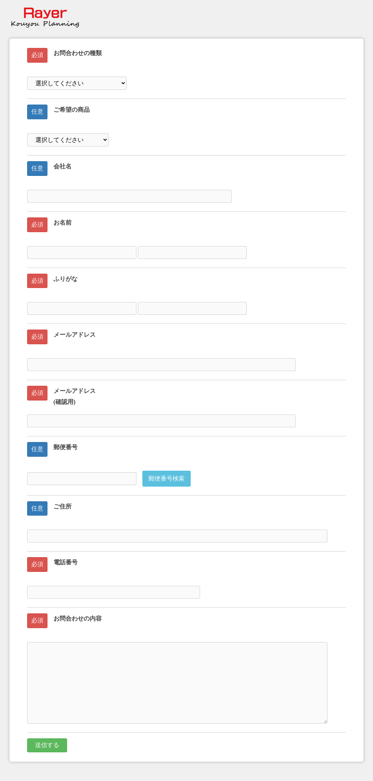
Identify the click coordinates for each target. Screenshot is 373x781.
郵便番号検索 (166, 478)
